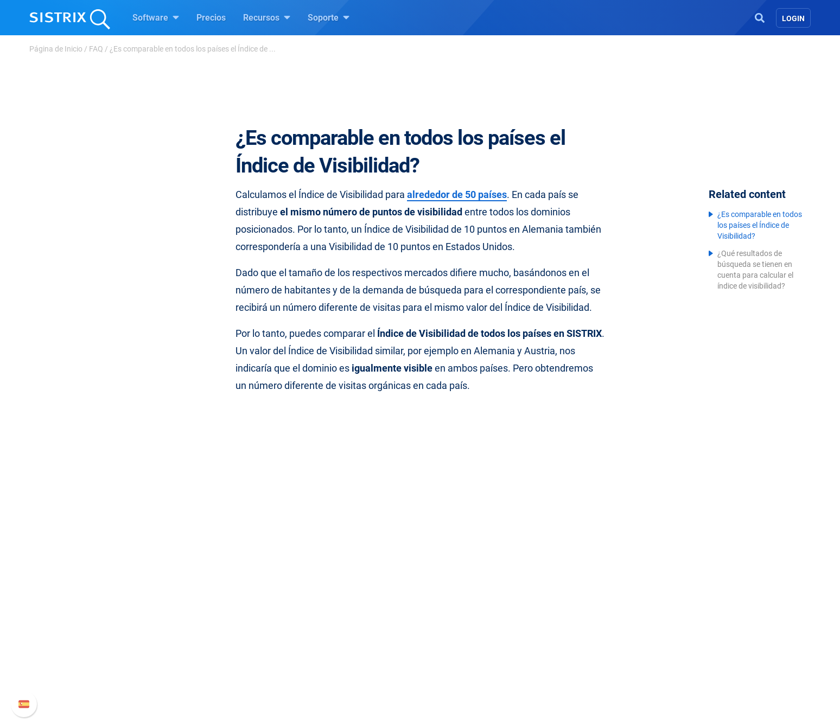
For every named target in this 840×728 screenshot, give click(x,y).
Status (570, 667)
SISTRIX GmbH (216, 577)
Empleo (216, 615)
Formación (204, 632)
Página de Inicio (55, 48)
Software (155, 17)
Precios (211, 17)
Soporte (328, 17)
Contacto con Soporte (599, 649)
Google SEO (331, 615)
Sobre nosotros (212, 597)
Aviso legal (204, 680)
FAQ (96, 48)
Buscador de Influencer (352, 649)
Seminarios (454, 615)
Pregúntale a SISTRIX (474, 597)
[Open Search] (759, 17)
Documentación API (596, 632)
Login (793, 18)
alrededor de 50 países (457, 194)
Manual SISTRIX (605, 597)
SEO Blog (451, 632)
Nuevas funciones (592, 615)
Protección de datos (221, 656)
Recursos (266, 17)
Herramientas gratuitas (477, 649)
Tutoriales (452, 667)
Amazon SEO (333, 632)
